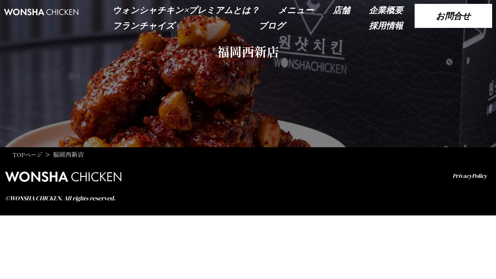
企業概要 (386, 10)
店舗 (341, 10)
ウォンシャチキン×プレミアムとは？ (185, 10)
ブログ (271, 25)
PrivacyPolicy (468, 176)
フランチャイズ (143, 25)
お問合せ (453, 16)
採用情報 (386, 25)
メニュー (295, 10)
